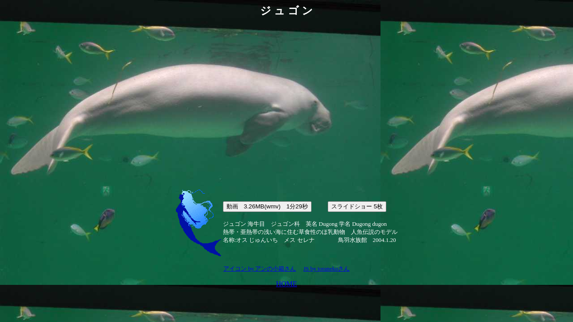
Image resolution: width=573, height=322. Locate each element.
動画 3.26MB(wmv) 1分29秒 (267, 206)
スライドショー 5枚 (357, 206)
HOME (286, 284)
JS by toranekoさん (327, 268)
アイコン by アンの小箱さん (259, 268)
